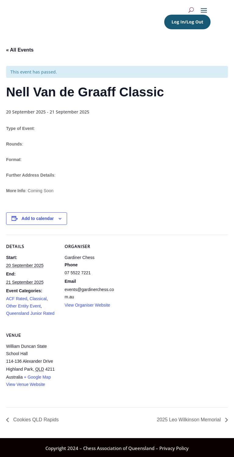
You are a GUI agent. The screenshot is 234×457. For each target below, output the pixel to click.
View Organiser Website (87, 305)
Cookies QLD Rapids (35, 419)
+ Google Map (37, 377)
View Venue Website (25, 384)
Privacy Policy (174, 448)
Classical (38, 298)
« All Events (20, 49)
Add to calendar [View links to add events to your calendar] (38, 218)
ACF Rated (16, 298)
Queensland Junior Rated (30, 313)
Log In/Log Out (187, 22)
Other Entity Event (23, 306)
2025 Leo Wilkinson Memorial (189, 419)
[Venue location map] (97, 365)
